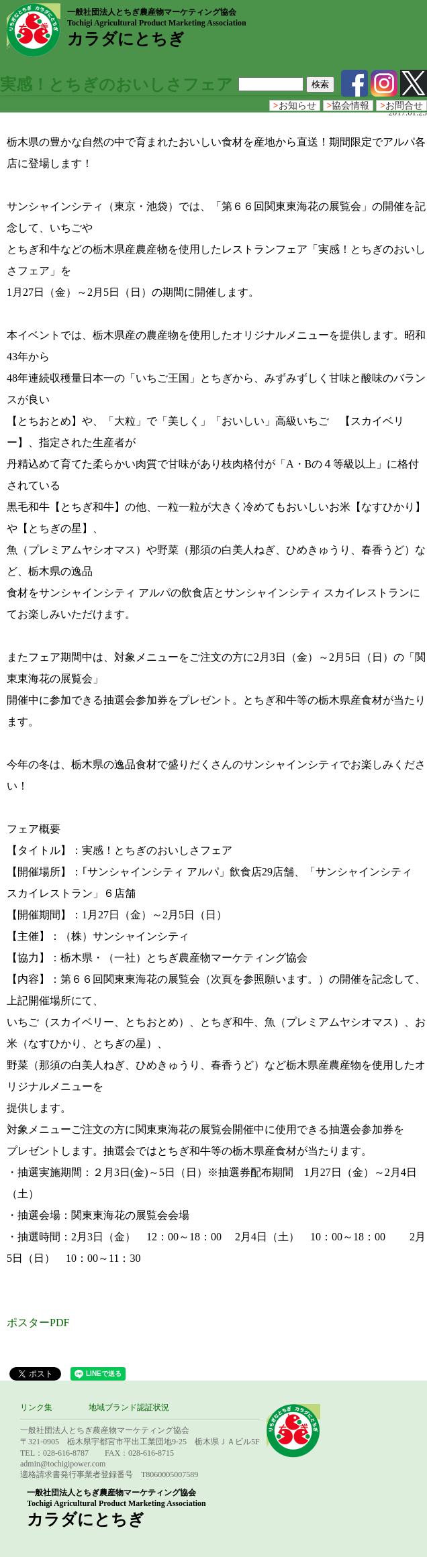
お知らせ (294, 106)
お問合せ (401, 106)
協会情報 (348, 106)
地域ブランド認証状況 (129, 1407)
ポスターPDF (38, 1322)
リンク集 (36, 1407)
